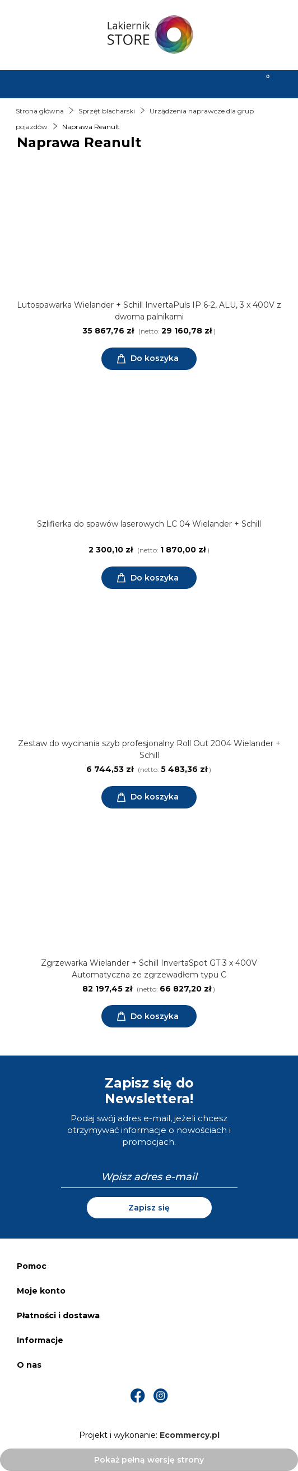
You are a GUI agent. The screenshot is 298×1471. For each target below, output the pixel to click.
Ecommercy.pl (190, 1435)
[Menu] (37, 83)
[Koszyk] (261, 83)
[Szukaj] (112, 83)
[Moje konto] (186, 83)
